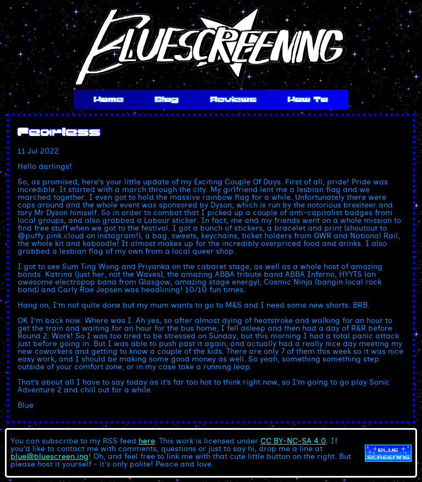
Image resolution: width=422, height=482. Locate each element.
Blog (167, 99)
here (146, 441)
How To (308, 99)
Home (109, 99)
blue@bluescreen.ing (49, 457)
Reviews (233, 99)
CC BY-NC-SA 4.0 (293, 441)
